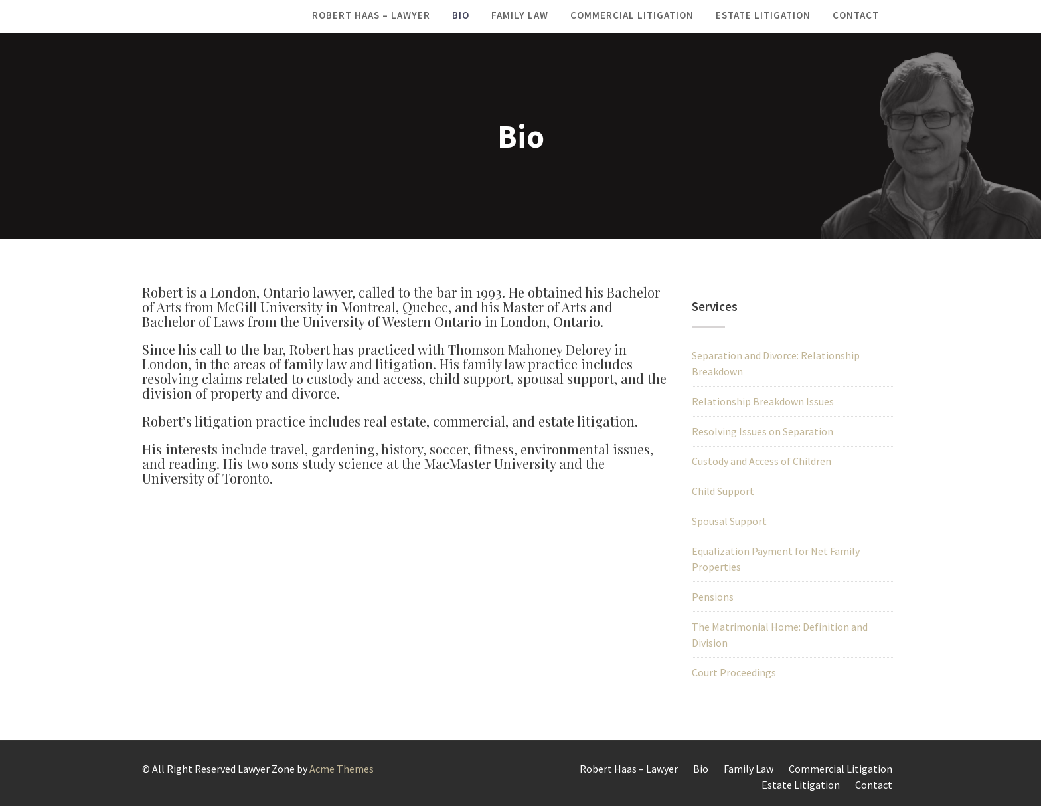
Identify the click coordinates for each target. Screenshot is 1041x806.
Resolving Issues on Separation (762, 431)
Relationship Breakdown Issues (763, 401)
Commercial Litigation (632, 15)
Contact (856, 15)
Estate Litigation (763, 15)
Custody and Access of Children (761, 461)
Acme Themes (341, 768)
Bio (460, 15)
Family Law (519, 15)
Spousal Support (729, 521)
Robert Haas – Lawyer (371, 15)
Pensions (713, 596)
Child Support (723, 491)
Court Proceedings (734, 672)
